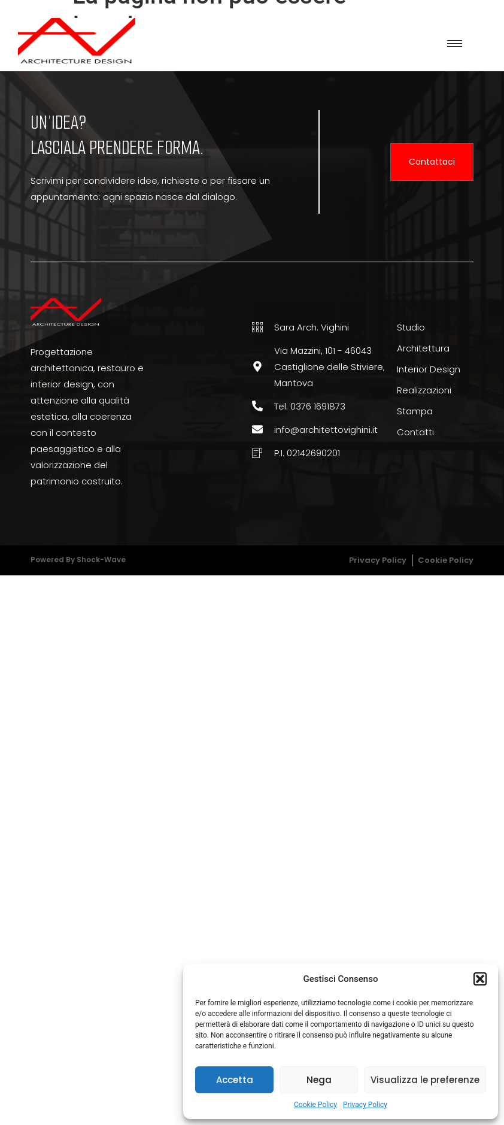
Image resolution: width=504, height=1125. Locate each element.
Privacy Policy (365, 1104)
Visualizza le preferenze (425, 1080)
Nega (319, 1080)
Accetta (234, 1080)
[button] (480, 979)
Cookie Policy (315, 1104)
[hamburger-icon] (454, 43)
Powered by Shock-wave (78, 559)
